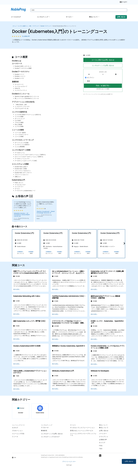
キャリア (102, 443)
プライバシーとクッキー (69, 461)
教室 (88, 81)
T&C (101, 449)
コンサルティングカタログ (50, 437)
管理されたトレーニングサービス (81, 431)
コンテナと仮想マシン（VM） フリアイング (28, 26)
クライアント (103, 437)
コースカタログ (16, 17)
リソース (15, 437)
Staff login (69, 465)
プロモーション (17, 431)
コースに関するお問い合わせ (102, 60)
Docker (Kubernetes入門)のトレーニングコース (64, 26)
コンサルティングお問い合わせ (103, 65)
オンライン (90, 78)
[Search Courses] (78, 10)
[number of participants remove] (89, 74)
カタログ (15, 428)
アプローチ (45, 428)
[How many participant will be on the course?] (103, 74)
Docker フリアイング (46, 26)
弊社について (93, 17)
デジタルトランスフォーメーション (82, 428)
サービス (69, 17)
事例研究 (44, 431)
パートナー (103, 434)
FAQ (100, 446)
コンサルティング (43, 17)
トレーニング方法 (18, 434)
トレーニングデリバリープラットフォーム (83, 434)
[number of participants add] (116, 74)
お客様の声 (103, 440)
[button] (124, 243)
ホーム (14, 26)
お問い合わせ (129, 461)
